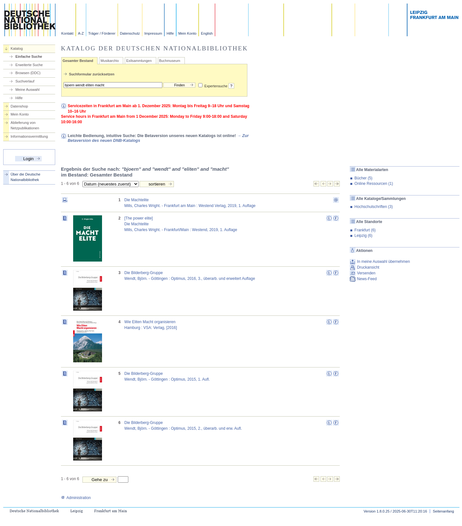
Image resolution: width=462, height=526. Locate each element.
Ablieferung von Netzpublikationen (25, 125)
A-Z (81, 33)
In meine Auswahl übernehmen (383, 261)
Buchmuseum (169, 61)
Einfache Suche (28, 56)
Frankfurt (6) (365, 230)
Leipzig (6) (363, 235)
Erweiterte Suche (29, 65)
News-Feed (367, 279)
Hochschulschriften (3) (374, 206)
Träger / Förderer (102, 33)
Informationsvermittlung (29, 136)
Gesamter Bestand (78, 61)
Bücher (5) (363, 178)
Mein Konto (187, 33)
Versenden (366, 273)
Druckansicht (368, 267)
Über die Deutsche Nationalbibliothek (25, 177)
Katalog (17, 48)
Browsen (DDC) (27, 73)
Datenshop (19, 106)
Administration (76, 498)
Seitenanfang (443, 511)
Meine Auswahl (27, 89)
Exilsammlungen (138, 61)
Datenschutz (130, 33)
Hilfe (170, 33)
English (207, 33)
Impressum (153, 33)
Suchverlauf (24, 81)
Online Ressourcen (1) (374, 183)
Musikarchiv (109, 61)
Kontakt (67, 33)
